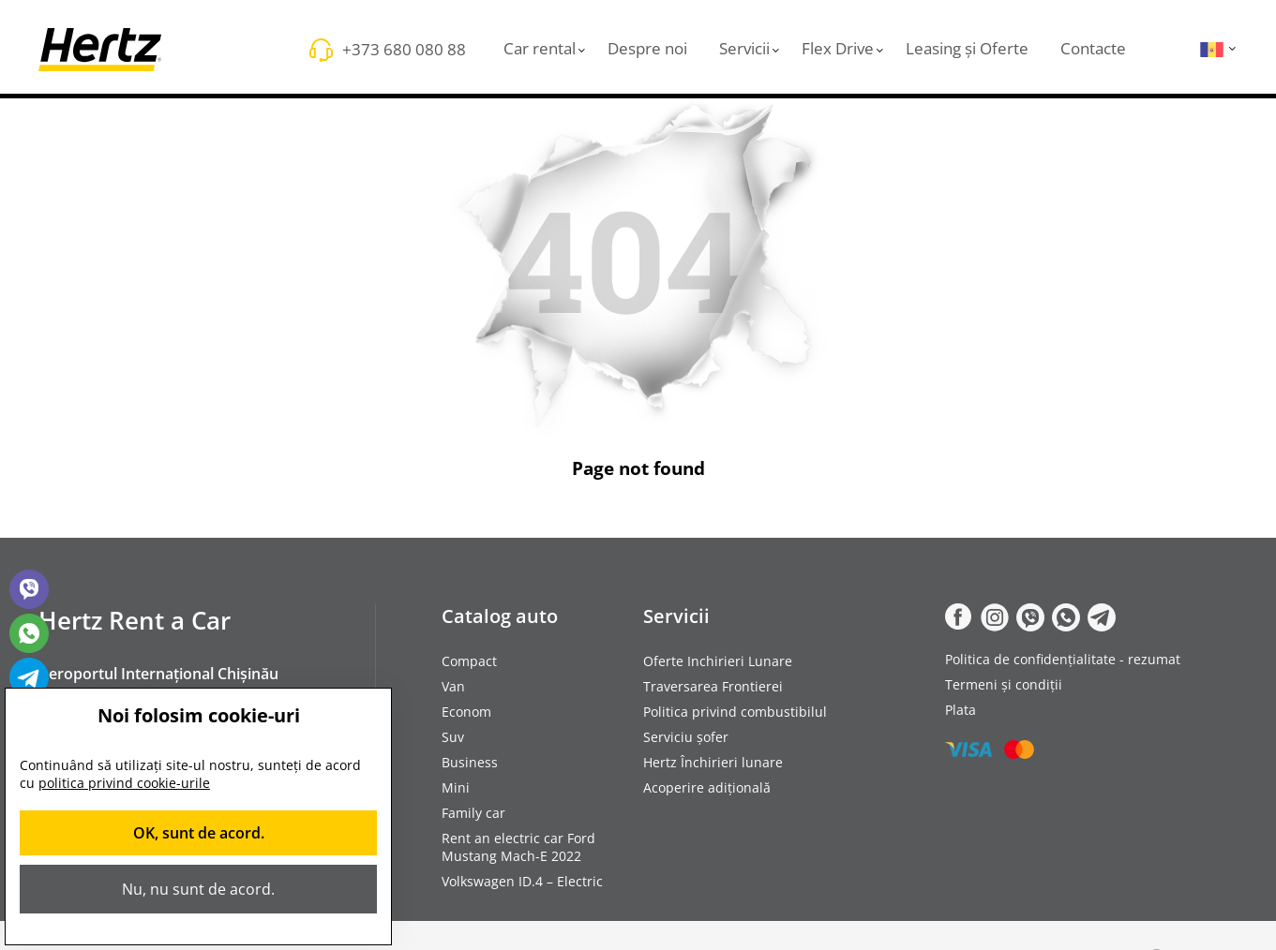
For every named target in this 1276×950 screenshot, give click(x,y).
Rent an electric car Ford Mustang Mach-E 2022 (518, 847)
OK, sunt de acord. (198, 833)
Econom (466, 711)
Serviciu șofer (685, 737)
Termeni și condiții (1003, 684)
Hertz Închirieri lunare (713, 762)
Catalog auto (500, 616)
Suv (453, 737)
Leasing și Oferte (967, 48)
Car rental (539, 48)
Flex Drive (838, 48)
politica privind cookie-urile (124, 783)
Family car (473, 813)
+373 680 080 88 (404, 49)
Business (470, 762)
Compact (469, 661)
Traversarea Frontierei (713, 686)
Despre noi (647, 48)
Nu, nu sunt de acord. (198, 889)
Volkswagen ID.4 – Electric (522, 881)
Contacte (1093, 48)
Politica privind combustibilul (735, 711)
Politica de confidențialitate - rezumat (1062, 659)
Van (453, 686)
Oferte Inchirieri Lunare (717, 661)
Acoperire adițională (707, 787)
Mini (456, 787)
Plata (960, 710)
